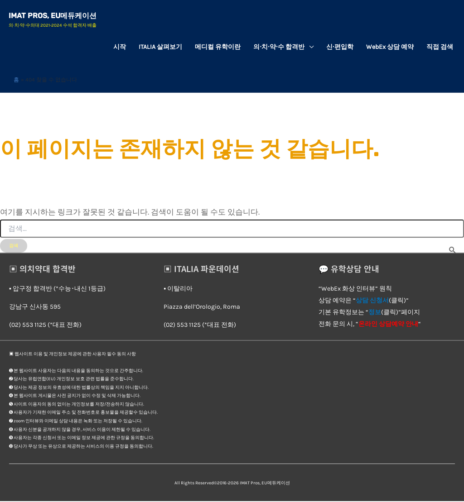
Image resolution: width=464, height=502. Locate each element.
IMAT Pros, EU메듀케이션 (53, 16)
